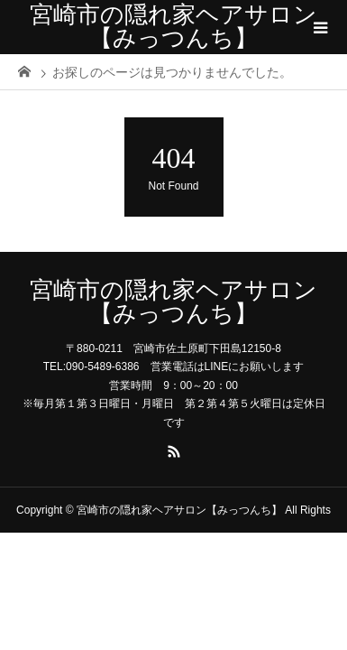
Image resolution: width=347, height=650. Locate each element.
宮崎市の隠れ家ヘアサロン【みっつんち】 (173, 26)
